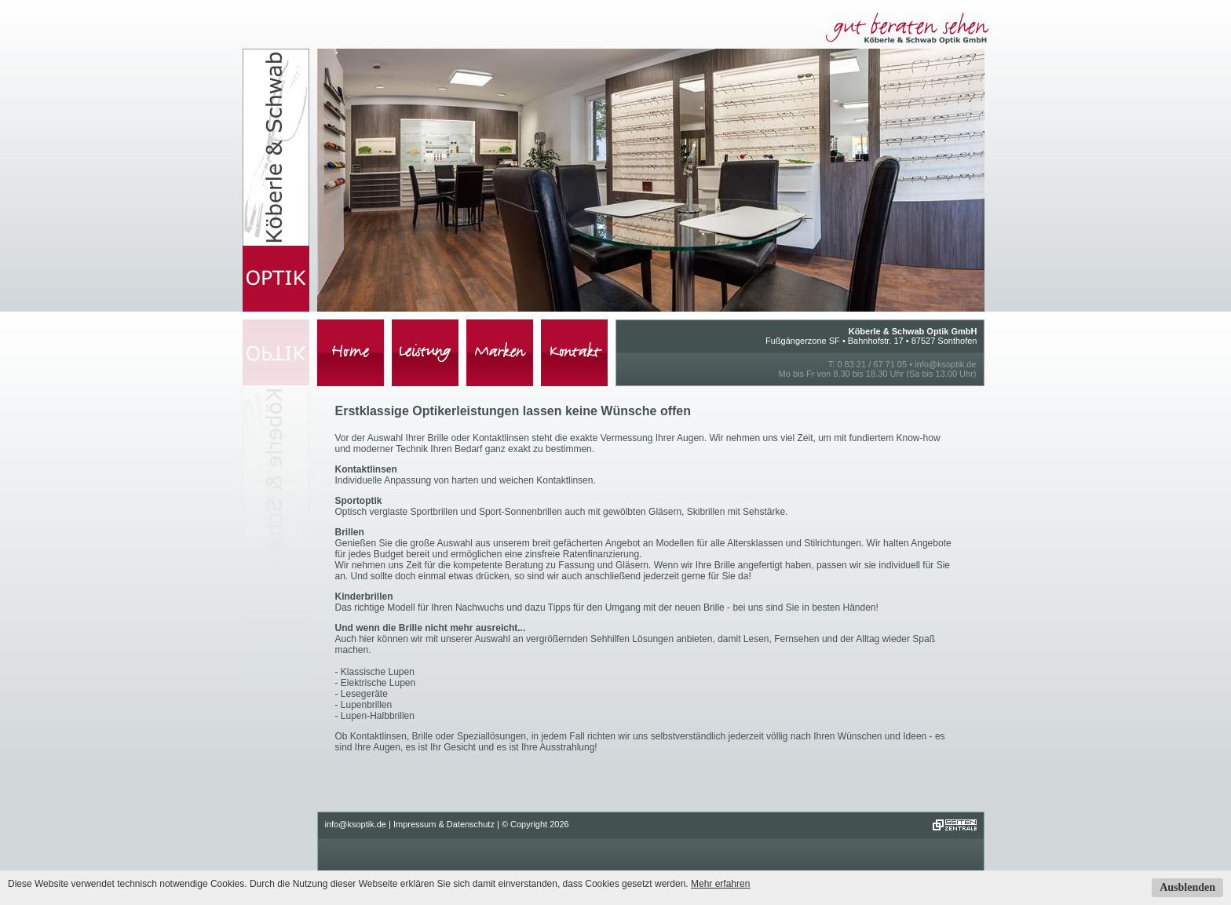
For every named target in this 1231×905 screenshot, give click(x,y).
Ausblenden (1187, 887)
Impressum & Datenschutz (444, 824)
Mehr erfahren (720, 883)
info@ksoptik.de (945, 364)
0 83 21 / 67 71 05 (872, 364)
